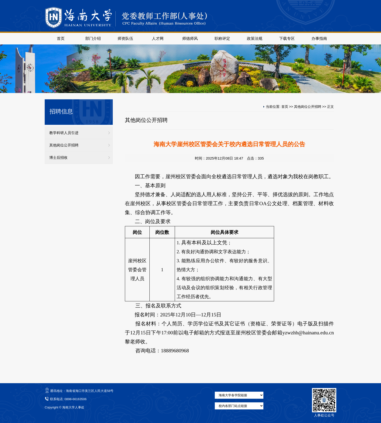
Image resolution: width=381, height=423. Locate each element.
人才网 (158, 38)
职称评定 (222, 38)
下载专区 (287, 38)
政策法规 (254, 38)
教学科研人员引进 (63, 133)
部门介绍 (93, 38)
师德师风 (190, 38)
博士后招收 (58, 158)
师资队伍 (125, 38)
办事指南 (319, 38)
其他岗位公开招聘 (63, 145)
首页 (61, 38)
